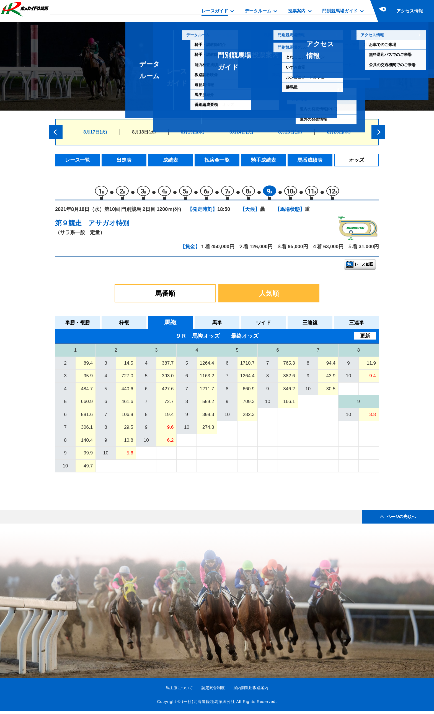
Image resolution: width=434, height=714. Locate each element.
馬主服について (179, 690)
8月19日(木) (192, 132)
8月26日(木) (338, 132)
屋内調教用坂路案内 (250, 690)
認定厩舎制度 (213, 690)
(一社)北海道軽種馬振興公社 (208, 704)
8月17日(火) (95, 132)
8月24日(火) (241, 132)
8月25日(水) (290, 132)
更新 (365, 338)
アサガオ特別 (108, 225)
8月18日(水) (144, 132)
